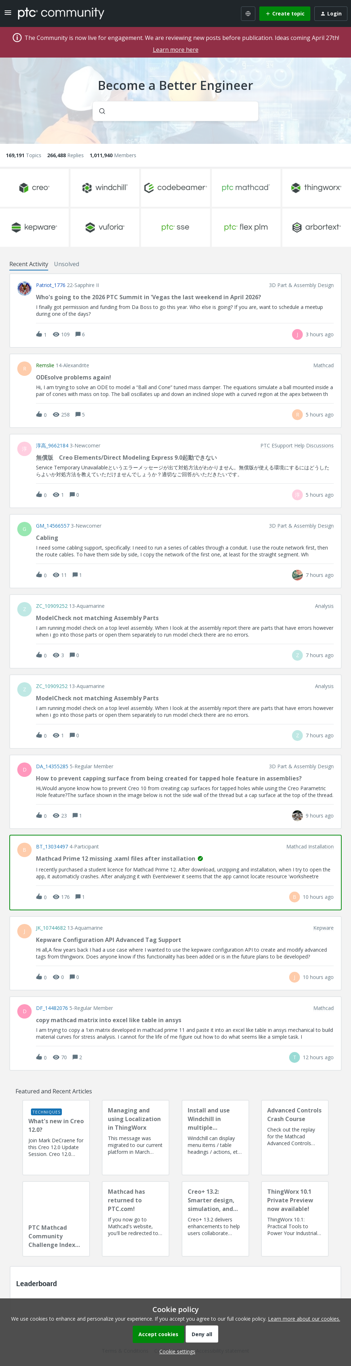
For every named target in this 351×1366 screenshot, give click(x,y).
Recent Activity (28, 264)
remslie (45, 365)
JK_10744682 (51, 927)
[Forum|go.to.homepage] (61, 13)
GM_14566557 (52, 525)
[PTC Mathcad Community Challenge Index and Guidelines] (56, 1219)
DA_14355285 (52, 766)
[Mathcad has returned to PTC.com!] (135, 1219)
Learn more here (176, 50)
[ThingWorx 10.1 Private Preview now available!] (295, 1219)
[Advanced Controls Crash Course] (295, 1137)
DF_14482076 (52, 1008)
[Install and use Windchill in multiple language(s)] (215, 1137)
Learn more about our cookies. (304, 1318)
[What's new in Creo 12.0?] (56, 1137)
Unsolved (66, 264)
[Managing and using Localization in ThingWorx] (135, 1137)
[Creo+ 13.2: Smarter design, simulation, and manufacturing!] (215, 1219)
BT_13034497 (52, 846)
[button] (175, 1351)
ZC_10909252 (52, 606)
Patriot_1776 (50, 285)
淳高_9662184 (52, 445)
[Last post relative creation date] (320, 334)
